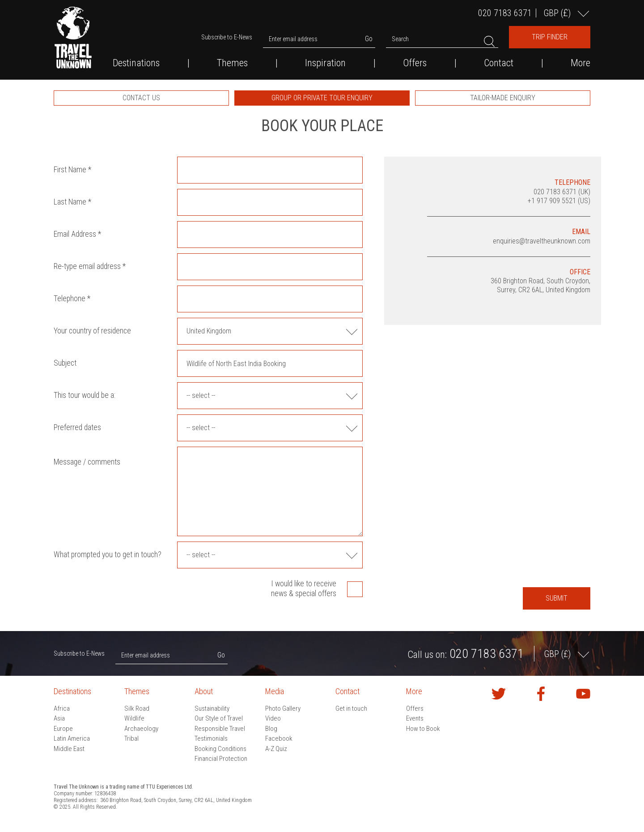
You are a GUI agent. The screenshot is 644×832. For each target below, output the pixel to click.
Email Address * (77, 234)
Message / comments (87, 461)
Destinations (136, 63)
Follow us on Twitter (498, 694)
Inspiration (325, 63)
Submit (557, 598)
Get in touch (351, 708)
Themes (232, 63)
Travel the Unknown (73, 37)
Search (400, 39)
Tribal (131, 738)
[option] (141, 98)
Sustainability (212, 708)
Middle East (69, 749)
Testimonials (211, 738)
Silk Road (136, 708)
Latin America (72, 738)
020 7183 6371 (505, 13)
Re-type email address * (90, 266)
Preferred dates (77, 427)
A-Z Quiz (276, 749)
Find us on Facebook (541, 694)
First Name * (72, 169)
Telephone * (72, 298)
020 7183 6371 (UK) (562, 192)
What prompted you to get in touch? (107, 554)
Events (415, 718)
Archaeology (141, 729)
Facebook (278, 738)
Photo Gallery (283, 708)
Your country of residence (92, 330)
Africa (62, 708)
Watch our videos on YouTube (583, 694)
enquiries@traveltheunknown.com (541, 241)
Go (369, 38)
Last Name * (72, 201)
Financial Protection (221, 759)
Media (274, 691)
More (580, 63)
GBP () (558, 12)
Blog (271, 729)
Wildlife (134, 718)
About (204, 691)
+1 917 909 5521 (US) (559, 200)
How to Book (423, 729)
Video (273, 718)
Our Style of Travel (219, 718)
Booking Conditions (220, 749)
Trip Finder (550, 37)
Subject (65, 362)
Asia (59, 718)
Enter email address (293, 39)
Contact (498, 63)
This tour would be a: (84, 395)
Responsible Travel (220, 729)
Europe (63, 729)
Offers (415, 63)
